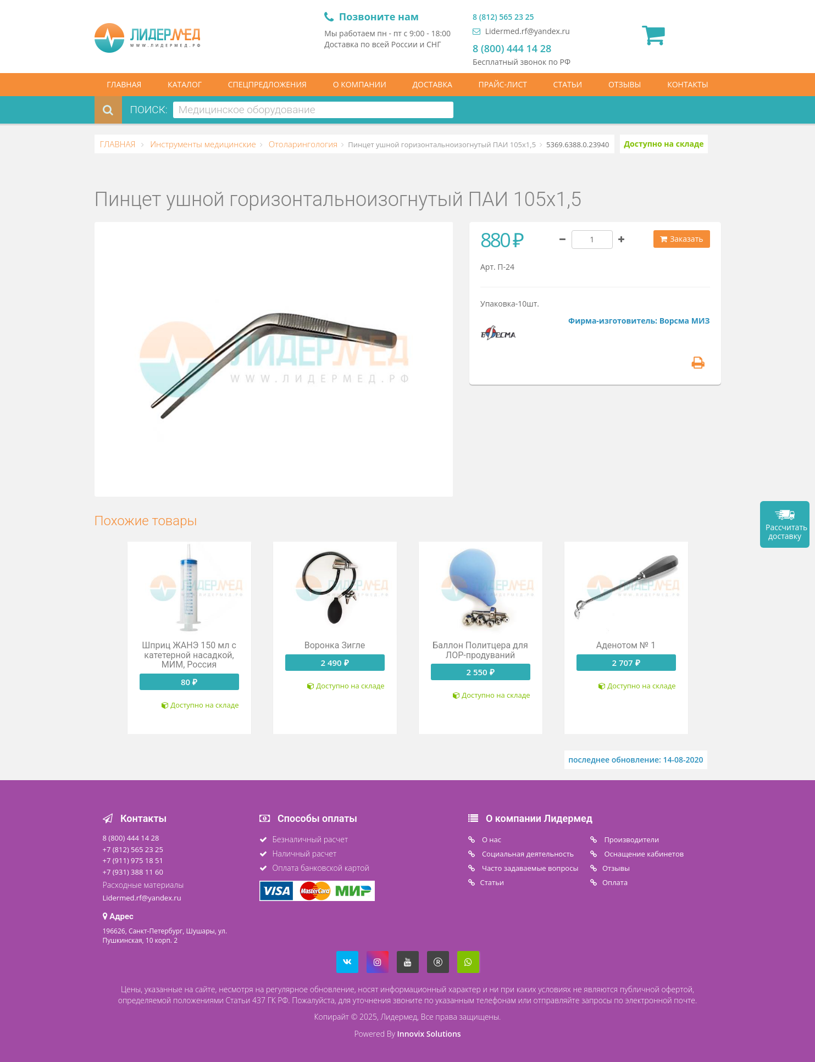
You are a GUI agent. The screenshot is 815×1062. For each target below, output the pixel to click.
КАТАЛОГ (185, 84)
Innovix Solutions (429, 1033)
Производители (630, 839)
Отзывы (616, 868)
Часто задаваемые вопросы (529, 868)
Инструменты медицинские (202, 143)
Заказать (681, 238)
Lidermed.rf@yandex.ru (521, 31)
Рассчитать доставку (786, 532)
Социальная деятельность (527, 854)
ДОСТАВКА (432, 84)
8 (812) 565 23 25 (503, 17)
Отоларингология (302, 143)
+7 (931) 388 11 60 (133, 872)
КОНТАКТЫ (687, 84)
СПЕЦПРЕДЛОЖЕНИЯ (267, 84)
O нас (491, 839)
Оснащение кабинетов (643, 854)
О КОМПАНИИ (359, 84)
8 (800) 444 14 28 (512, 48)
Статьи (492, 882)
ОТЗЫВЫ (624, 84)
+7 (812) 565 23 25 (133, 849)
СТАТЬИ (568, 84)
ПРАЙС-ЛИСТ (502, 84)
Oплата (615, 882)
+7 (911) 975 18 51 (133, 860)
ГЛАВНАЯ (124, 84)
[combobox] (313, 110)
